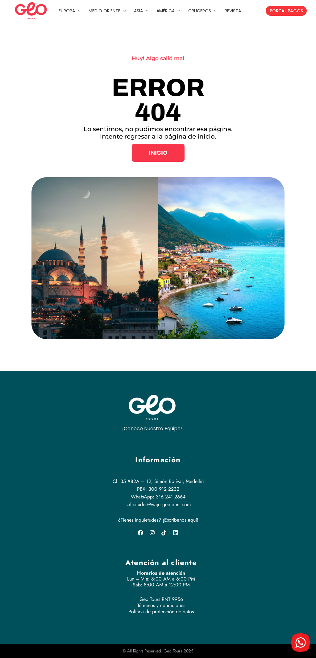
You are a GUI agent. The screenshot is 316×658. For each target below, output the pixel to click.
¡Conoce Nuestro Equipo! (152, 428)
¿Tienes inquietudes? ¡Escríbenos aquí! (158, 519)
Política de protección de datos (161, 611)
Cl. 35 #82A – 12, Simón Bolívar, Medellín (158, 481)
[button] (158, 153)
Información (158, 459)
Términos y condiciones (161, 605)
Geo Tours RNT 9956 (161, 599)
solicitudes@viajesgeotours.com (158, 504)
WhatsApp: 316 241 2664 (158, 496)
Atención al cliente (161, 562)
